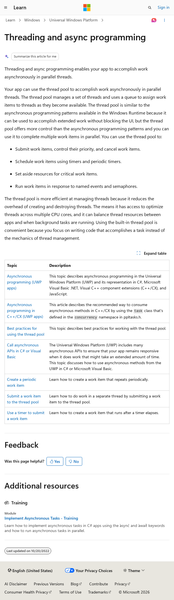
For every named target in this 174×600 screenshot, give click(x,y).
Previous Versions (49, 583)
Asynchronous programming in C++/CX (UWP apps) (25, 310)
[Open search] (149, 8)
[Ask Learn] (154, 20)
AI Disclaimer (16, 583)
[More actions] (164, 20)
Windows (32, 20)
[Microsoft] (87, 7)
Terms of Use (70, 592)
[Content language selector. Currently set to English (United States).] (30, 570)
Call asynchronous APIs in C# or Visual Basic (24, 350)
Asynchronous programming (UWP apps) (24, 282)
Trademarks (98, 592)
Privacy (121, 583)
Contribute (98, 583)
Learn (10, 20)
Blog (74, 583)
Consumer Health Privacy (26, 592)
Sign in (163, 7)
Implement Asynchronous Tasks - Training (41, 518)
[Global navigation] (5, 8)
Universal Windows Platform (73, 20)
